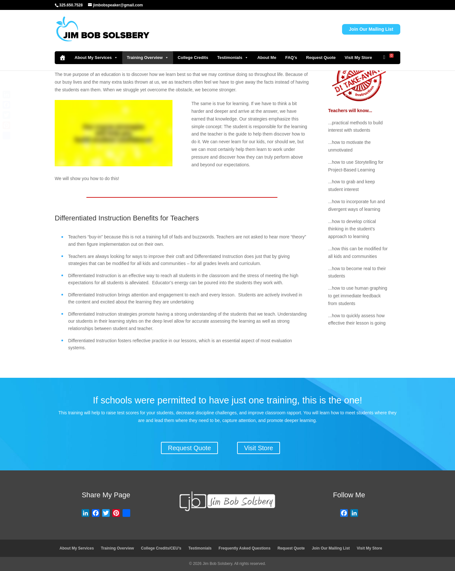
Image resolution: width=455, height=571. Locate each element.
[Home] (62, 57)
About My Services (96, 57)
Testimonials (233, 57)
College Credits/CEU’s (161, 548)
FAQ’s (291, 57)
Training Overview (148, 57)
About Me (266, 57)
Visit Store (258, 447)
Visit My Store (358, 57)
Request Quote (321, 57)
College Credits (193, 57)
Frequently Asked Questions (244, 548)
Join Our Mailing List (371, 29)
